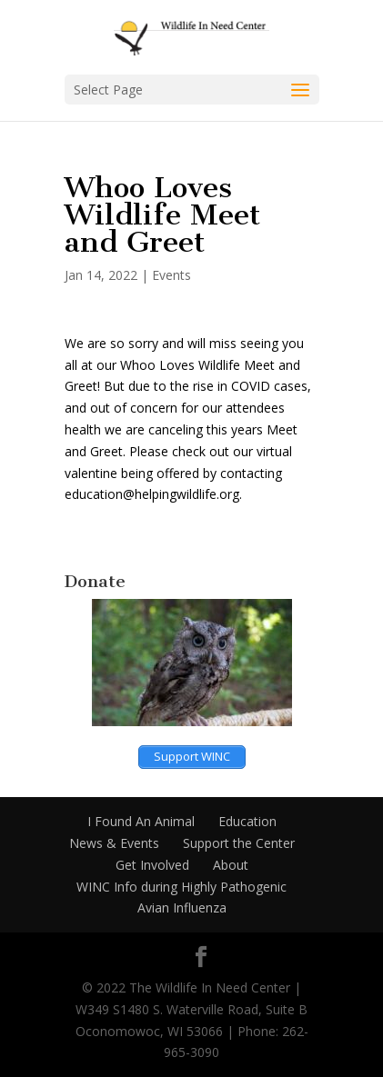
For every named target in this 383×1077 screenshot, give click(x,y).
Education (247, 821)
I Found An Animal (141, 821)
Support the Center (239, 843)
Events (171, 275)
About (230, 864)
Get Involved (152, 864)
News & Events (114, 843)
